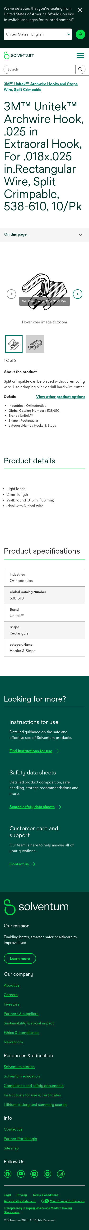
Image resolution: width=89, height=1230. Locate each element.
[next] (77, 294)
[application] (44, 289)
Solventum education (22, 1076)
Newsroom (13, 1042)
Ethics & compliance (21, 1032)
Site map (11, 1148)
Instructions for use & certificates (32, 1095)
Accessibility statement (20, 1201)
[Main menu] (80, 55)
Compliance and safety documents (34, 1085)
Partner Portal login (20, 1138)
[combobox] (44, 69)
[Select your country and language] (38, 34)
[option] (44, 294)
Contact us (13, 1129)
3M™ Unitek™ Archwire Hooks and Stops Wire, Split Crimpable (41, 87)
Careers (11, 995)
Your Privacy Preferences (67, 1201)
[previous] (11, 294)
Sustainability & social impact (29, 1023)
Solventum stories (19, 1067)
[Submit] (80, 69)
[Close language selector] (80, 10)
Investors (11, 1004)
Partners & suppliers (21, 1013)
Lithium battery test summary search (35, 1104)
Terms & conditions (45, 1195)
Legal (7, 1195)
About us (11, 985)
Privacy (22, 1195)
